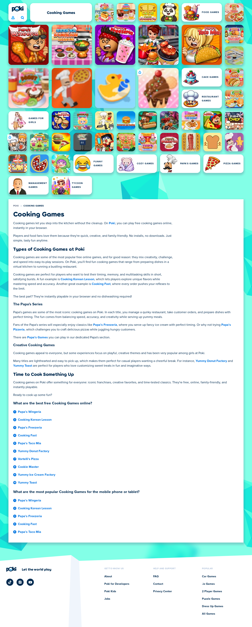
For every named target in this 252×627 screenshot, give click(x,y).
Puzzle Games (211, 599)
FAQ (156, 576)
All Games (208, 613)
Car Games (209, 576)
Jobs (107, 599)
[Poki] (18, 9)
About (108, 576)
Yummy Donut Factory (211, 361)
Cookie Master (28, 466)
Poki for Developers (116, 584)
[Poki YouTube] (30, 582)
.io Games (208, 584)
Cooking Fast (101, 284)
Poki (16, 206)
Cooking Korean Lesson (77, 279)
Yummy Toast (22, 365)
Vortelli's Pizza (28, 459)
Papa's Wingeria (29, 411)
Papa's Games (37, 337)
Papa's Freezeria (105, 324)
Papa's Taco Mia (29, 443)
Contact (158, 584)
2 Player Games (212, 591)
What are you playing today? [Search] (22, 17)
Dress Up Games (212, 606)
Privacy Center (162, 591)
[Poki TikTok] (9, 582)
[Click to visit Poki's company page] (28, 569)
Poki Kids (110, 591)
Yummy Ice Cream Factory (36, 474)
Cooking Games (33, 206)
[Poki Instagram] (20, 582)
